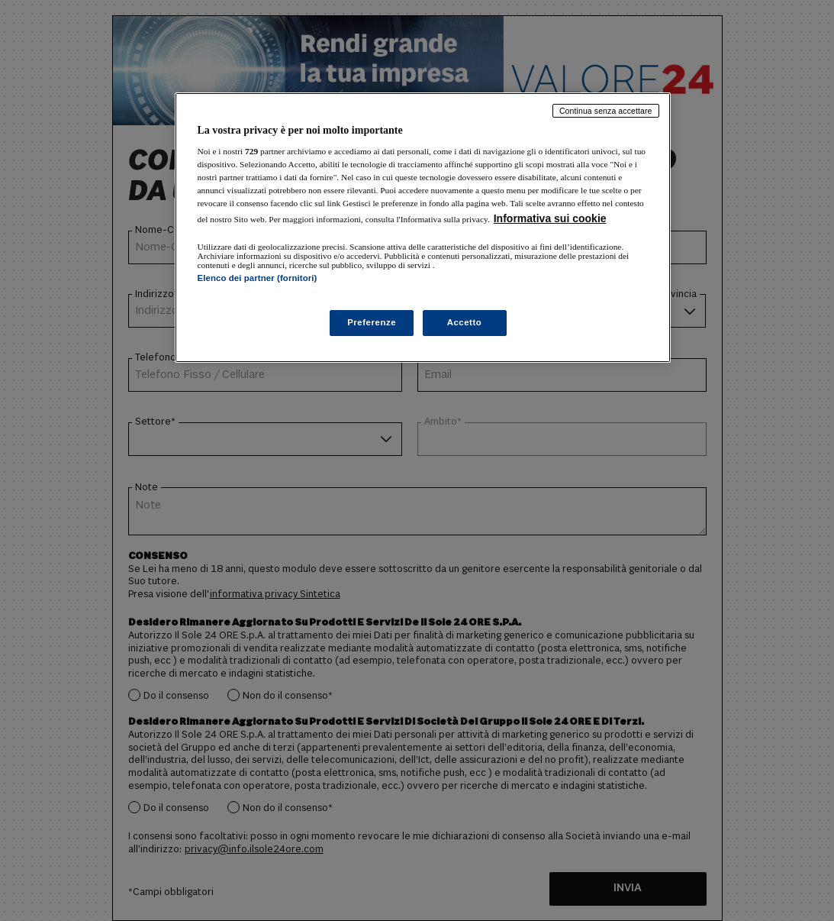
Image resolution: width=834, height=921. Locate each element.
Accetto (464, 322)
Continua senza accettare (605, 110)
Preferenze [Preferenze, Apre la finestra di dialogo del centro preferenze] (371, 322)
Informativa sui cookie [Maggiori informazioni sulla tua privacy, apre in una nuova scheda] (550, 218)
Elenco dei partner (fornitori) (257, 278)
